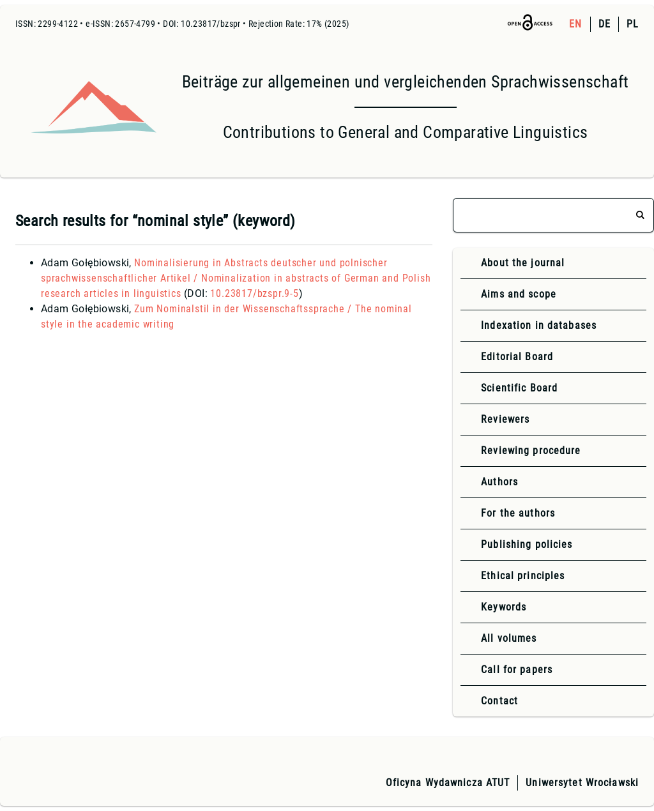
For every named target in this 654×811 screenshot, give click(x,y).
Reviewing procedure (531, 450)
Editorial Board (517, 357)
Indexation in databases (539, 325)
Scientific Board (519, 388)
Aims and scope (518, 294)
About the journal (523, 263)
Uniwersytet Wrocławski (582, 783)
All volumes (508, 638)
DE (604, 24)
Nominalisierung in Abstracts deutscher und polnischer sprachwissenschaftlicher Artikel (235, 278)
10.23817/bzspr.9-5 (254, 293)
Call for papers (516, 669)
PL (633, 24)
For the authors (518, 513)
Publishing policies (526, 544)
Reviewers (505, 419)
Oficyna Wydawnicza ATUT (448, 783)
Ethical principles (523, 576)
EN (575, 24)
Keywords (503, 607)
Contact (499, 701)
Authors (499, 482)
